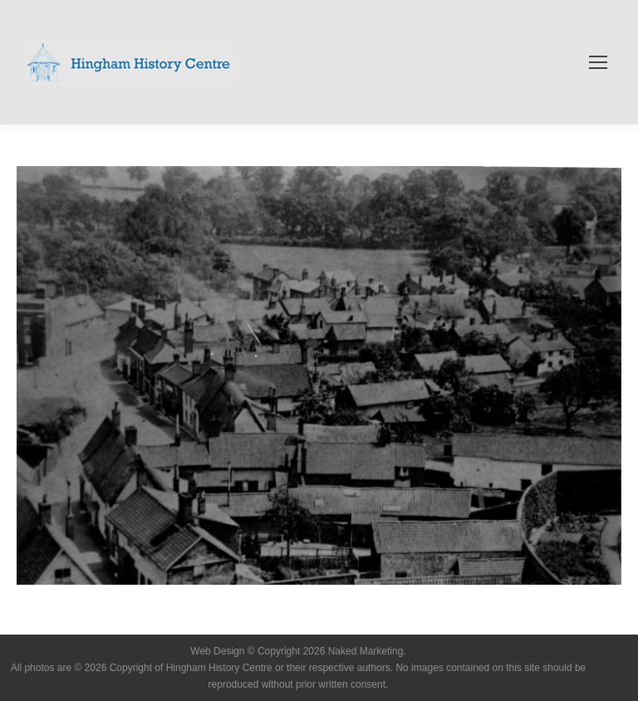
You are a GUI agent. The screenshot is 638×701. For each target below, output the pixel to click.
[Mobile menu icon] (598, 62)
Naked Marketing (366, 651)
